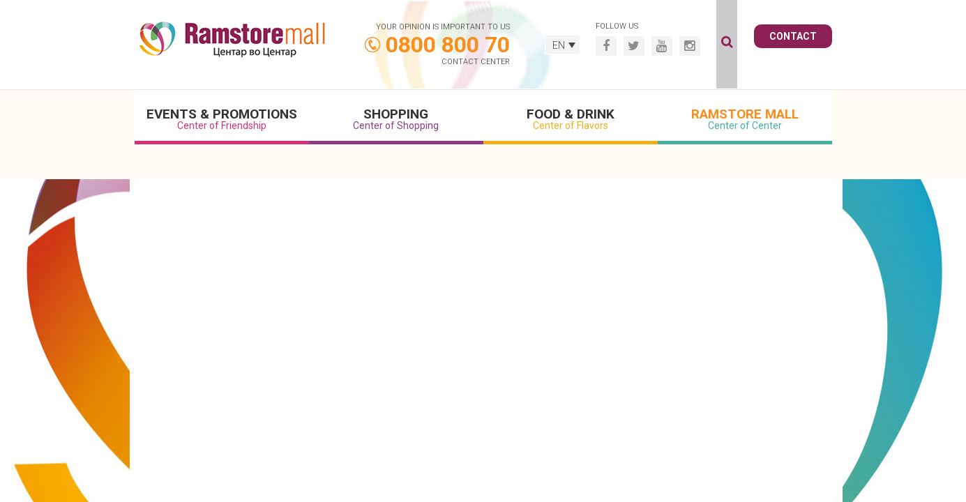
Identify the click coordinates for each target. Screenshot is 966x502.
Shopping (396, 118)
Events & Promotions (222, 118)
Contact (793, 36)
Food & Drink (570, 118)
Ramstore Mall (745, 118)
